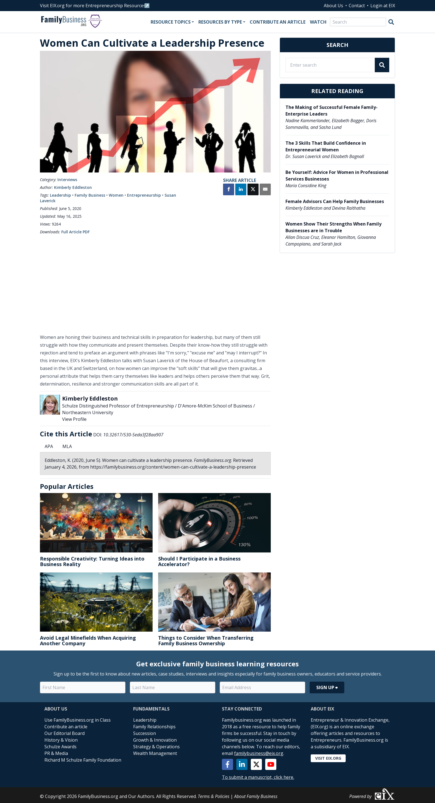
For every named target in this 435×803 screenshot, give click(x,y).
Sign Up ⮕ (327, 687)
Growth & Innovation (155, 740)
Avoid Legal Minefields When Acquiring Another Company (88, 640)
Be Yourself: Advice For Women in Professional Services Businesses (336, 175)
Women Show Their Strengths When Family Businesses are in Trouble (333, 227)
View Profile (74, 419)
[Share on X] (253, 190)
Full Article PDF (75, 231)
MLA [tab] (67, 446)
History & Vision (61, 740)
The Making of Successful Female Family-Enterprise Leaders (331, 110)
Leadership (60, 195)
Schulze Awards (60, 747)
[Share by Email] (265, 190)
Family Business (90, 195)
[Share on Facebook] (228, 190)
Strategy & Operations (156, 747)
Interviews (67, 179)
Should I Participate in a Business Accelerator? (199, 561)
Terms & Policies (213, 796)
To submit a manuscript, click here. (258, 777)
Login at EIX (382, 5)
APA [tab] (49, 446)
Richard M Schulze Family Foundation (82, 760)
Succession (144, 733)
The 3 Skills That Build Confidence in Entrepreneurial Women (325, 146)
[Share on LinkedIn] (240, 190)
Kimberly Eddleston (73, 187)
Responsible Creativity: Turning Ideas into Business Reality (92, 561)
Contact (357, 5)
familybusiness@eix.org (258, 753)
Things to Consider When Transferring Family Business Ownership (206, 640)
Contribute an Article (277, 22)
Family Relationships (154, 727)
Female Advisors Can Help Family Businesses (334, 201)
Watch (318, 22)
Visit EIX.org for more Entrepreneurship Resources (93, 5)
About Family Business (255, 796)
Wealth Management (155, 753)
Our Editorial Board (64, 733)
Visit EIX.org (328, 758)
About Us (333, 5)
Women (116, 195)
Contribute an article (65, 727)
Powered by (372, 794)
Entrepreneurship (144, 195)
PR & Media (56, 753)
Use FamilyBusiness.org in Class (77, 720)
